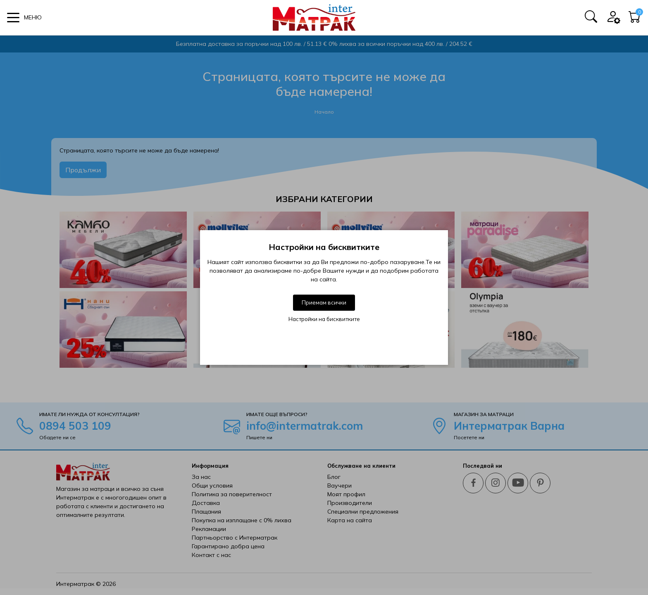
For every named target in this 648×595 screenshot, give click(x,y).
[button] (24, 17)
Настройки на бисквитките (324, 319)
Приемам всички (324, 302)
